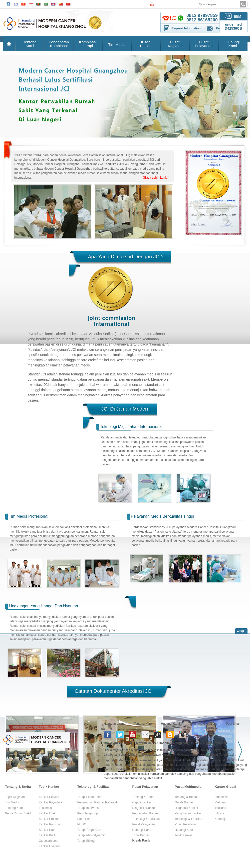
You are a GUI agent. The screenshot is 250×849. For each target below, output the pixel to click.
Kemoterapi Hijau (88, 813)
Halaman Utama (115, 723)
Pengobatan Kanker (145, 813)
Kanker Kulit (47, 835)
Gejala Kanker (141, 802)
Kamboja (221, 819)
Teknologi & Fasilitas (93, 786)
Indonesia (221, 797)
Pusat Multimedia (188, 786)
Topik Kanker (49, 786)
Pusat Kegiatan (175, 44)
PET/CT (82, 824)
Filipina (219, 813)
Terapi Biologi (86, 841)
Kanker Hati (47, 830)
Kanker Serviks (49, 797)
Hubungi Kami (233, 44)
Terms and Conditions (202, 723)
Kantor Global (225, 786)
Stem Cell (83, 819)
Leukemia (45, 808)
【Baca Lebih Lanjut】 (156, 177)
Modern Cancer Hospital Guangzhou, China (167, 743)
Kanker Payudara (50, 802)
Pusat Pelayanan (204, 44)
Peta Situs (233, 723)
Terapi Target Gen (89, 830)
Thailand (220, 808)
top (242, 631)
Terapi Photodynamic (91, 835)
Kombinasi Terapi (87, 44)
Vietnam (220, 802)
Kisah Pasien (146, 44)
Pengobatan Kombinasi (59, 44)
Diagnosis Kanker (144, 808)
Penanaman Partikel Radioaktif (98, 802)
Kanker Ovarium (50, 846)
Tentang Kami (29, 44)
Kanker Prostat (49, 819)
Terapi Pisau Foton (89, 797)
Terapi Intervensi (88, 808)
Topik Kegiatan (15, 797)
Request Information (186, 28)
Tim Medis (116, 44)
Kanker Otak (47, 813)
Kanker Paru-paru (51, 824)
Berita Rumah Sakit (18, 813)
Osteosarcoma (48, 841)
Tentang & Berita (18, 786)
